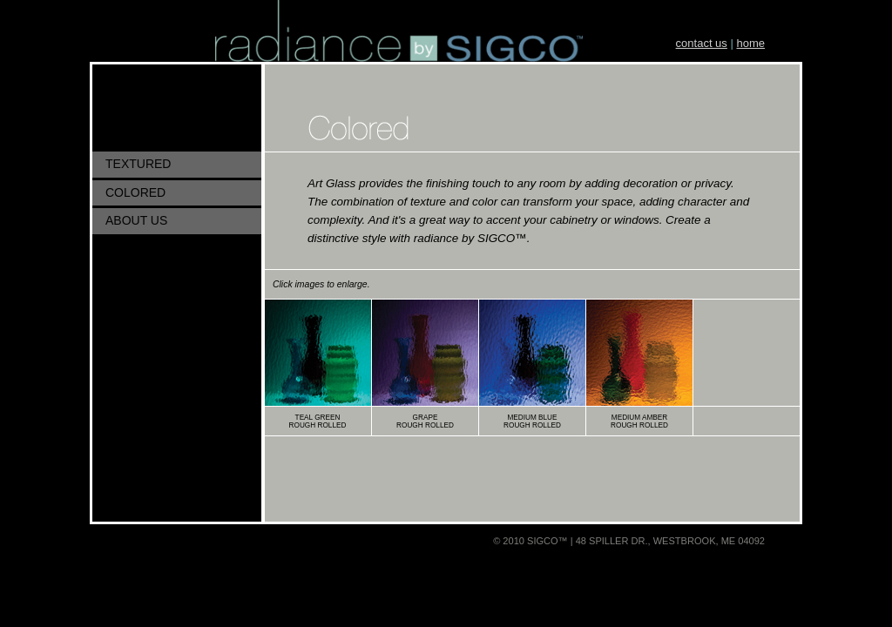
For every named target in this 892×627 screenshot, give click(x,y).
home (750, 43)
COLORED (135, 192)
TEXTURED (138, 164)
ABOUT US (136, 220)
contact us (701, 43)
